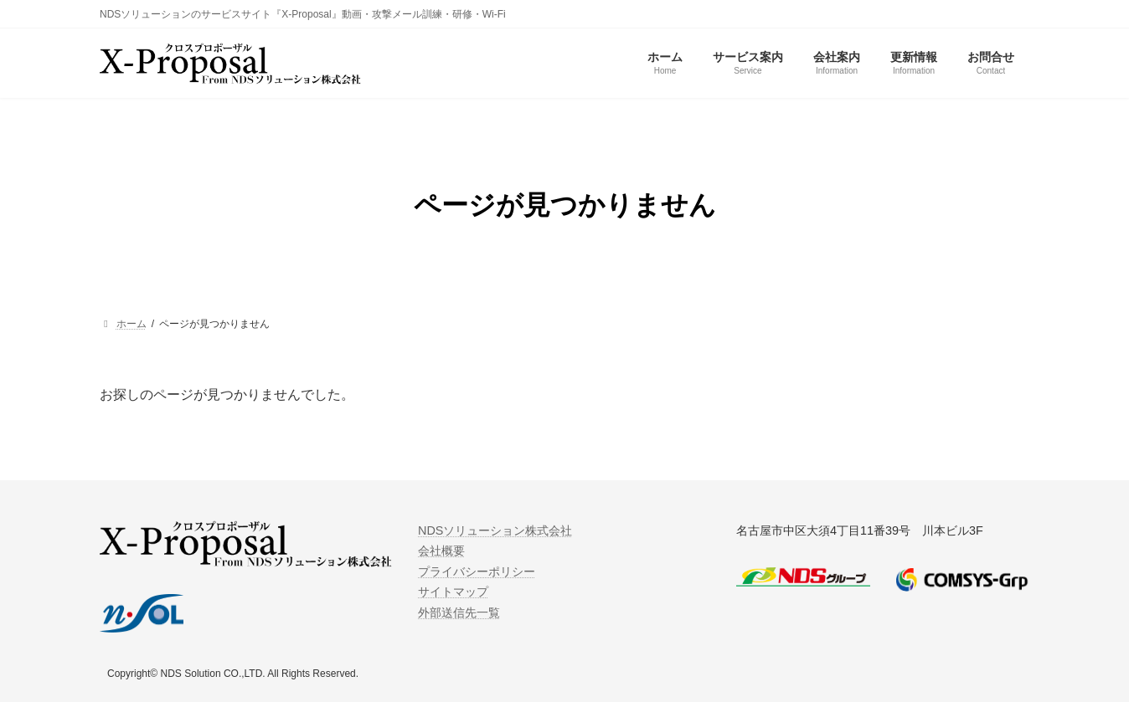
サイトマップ (453, 591)
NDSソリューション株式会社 (495, 530)
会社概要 (441, 550)
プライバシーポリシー (476, 571)
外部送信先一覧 (459, 611)
